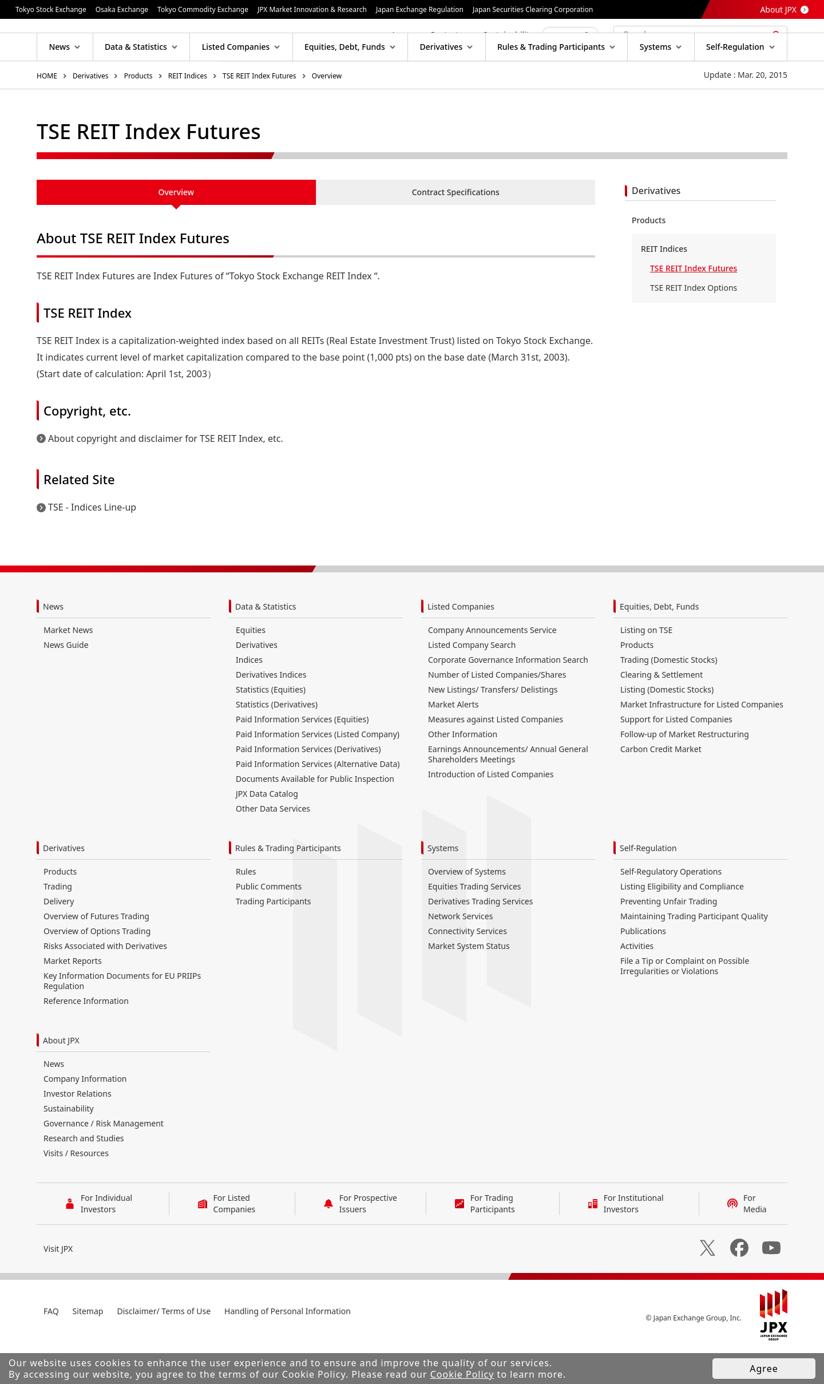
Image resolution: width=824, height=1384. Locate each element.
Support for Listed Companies (676, 755)
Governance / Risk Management (103, 1159)
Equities (251, 666)
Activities (636, 982)
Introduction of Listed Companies (490, 810)
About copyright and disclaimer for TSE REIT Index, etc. (165, 475)
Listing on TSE (646, 666)
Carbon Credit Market (661, 785)
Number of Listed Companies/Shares (497, 711)
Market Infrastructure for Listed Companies (701, 741)
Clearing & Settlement (661, 711)
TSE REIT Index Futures (259, 112)
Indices (249, 696)
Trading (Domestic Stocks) (668, 696)
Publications (643, 967)
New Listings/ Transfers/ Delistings (493, 726)
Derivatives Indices (271, 711)
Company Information (85, 1115)
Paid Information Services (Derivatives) (308, 785)
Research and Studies (83, 1174)
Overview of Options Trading (96, 967)
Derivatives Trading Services (480, 937)
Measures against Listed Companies (495, 755)
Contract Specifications (456, 228)
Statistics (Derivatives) (277, 741)
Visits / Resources (76, 1189)
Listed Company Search (472, 681)
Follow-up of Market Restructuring (684, 770)
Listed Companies (460, 643)
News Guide (66, 681)
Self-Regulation (648, 884)
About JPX (778, 9)
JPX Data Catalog (267, 830)
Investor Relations (77, 1130)
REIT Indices (187, 112)
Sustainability (68, 1145)
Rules (246, 908)
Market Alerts (453, 741)
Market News (68, 666)
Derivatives (90, 112)
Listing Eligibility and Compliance (682, 923)
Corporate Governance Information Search (508, 696)
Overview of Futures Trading (96, 952)
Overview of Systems (467, 908)
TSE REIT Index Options (693, 324)
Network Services (460, 952)
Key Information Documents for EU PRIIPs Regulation (122, 1017)
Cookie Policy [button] (462, 1374)
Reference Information (86, 1037)
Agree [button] (764, 1368)
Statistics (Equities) (271, 726)
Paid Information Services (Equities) (302, 755)
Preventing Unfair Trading (668, 937)
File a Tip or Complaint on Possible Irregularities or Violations (684, 1002)
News (53, 643)
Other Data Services (273, 845)
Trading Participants (273, 937)
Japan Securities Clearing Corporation (533, 9)
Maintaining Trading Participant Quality (694, 952)
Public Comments (269, 923)
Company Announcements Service (492, 666)
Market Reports (72, 997)
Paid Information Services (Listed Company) (317, 770)
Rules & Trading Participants (288, 884)
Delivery (58, 937)
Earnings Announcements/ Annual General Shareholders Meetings (508, 790)
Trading (57, 923)
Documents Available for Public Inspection (315, 815)
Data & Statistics (265, 643)
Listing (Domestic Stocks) (667, 726)
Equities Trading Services (474, 923)
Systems (442, 884)
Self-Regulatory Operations (671, 908)
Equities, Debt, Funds (659, 643)
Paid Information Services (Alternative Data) (318, 800)
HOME (47, 112)
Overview (327, 112)
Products (138, 112)
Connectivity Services (467, 967)
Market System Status (469, 982)
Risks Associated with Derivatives (105, 982)
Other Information (462, 770)
